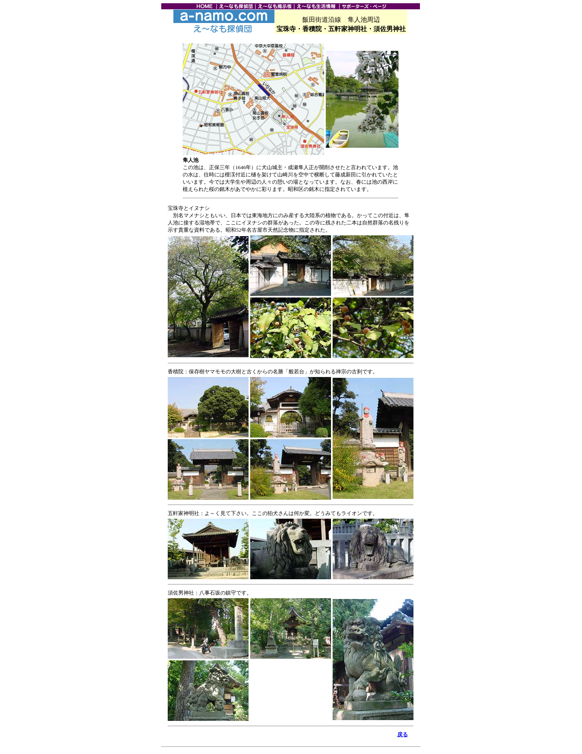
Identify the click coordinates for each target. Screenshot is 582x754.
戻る (402, 734)
